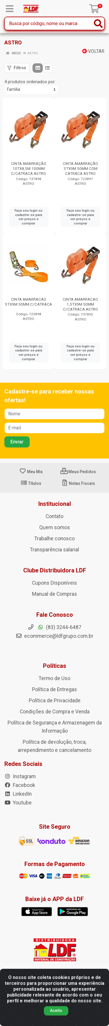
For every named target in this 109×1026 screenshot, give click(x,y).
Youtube (18, 803)
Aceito (56, 1014)
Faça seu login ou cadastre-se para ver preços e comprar (28, 216)
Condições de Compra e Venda (55, 712)
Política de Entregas (54, 689)
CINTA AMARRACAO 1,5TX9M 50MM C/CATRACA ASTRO (80, 304)
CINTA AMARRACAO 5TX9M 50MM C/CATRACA (28, 301)
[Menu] (9, 9)
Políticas (54, 665)
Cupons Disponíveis (54, 583)
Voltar (93, 51)
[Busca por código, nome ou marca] (48, 23)
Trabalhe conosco (54, 538)
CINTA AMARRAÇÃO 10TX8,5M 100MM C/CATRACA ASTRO (28, 168)
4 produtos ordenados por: (30, 81)
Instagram (20, 776)
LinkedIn (18, 794)
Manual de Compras (54, 594)
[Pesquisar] (98, 23)
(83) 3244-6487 (54, 627)
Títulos (30, 483)
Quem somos (54, 527)
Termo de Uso (54, 678)
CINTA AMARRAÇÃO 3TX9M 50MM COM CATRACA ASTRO (80, 168)
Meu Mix (31, 471)
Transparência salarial (54, 550)
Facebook (19, 785)
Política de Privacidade (55, 700)
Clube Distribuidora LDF (54, 570)
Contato (54, 516)
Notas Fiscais (78, 483)
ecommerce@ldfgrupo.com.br (54, 636)
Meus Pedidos (78, 471)
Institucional (54, 503)
